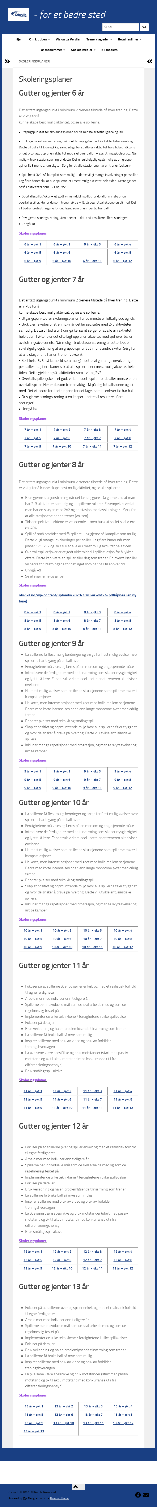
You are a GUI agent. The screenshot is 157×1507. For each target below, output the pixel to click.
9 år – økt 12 (122, 788)
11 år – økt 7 (92, 1099)
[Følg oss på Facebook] (138, 1495)
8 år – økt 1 (32, 612)
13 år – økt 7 (93, 1415)
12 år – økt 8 (123, 1260)
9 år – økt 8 (122, 780)
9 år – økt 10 (61, 788)
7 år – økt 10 (61, 446)
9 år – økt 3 (92, 771)
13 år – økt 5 (34, 1415)
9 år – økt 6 (62, 780)
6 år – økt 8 (122, 252)
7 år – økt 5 (32, 438)
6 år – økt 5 (32, 252)
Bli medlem (109, 50)
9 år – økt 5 (32, 780)
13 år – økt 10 (63, 1423)
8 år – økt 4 (122, 612)
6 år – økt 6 (62, 252)
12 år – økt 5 (33, 1260)
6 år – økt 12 (122, 261)
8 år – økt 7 (92, 621)
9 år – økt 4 (122, 771)
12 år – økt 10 (62, 1268)
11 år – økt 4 (123, 1091)
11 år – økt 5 (33, 1099)
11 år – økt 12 (123, 1108)
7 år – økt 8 (122, 438)
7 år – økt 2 (62, 430)
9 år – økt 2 (62, 771)
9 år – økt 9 (32, 788)
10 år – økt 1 (33, 930)
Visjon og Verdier (68, 39)
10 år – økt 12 (123, 947)
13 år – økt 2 (63, 1406)
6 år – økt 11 (92, 261)
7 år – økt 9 (32, 446)
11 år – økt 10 (62, 1108)
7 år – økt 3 (92, 430)
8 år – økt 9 (32, 629)
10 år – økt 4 (123, 930)
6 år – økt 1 (32, 244)
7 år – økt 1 (32, 430)
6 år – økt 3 (92, 244)
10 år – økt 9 (33, 947)
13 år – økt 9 (34, 1423)
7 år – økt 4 (122, 430)
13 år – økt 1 (34, 1406)
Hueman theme (59, 1498)
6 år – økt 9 (32, 261)
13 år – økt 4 (123, 1406)
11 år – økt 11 (92, 1108)
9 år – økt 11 (92, 788)
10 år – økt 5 (33, 939)
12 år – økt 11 (92, 1268)
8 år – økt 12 (122, 629)
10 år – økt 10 (62, 947)
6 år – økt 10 (61, 261)
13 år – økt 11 (93, 1423)
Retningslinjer (128, 39)
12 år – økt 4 (123, 1252)
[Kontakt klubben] (146, 1495)
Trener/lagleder (97, 39)
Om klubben (38, 39)
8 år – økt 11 (92, 629)
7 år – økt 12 (122, 446)
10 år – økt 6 (62, 939)
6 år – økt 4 (122, 244)
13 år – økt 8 (123, 1415)
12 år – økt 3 (92, 1252)
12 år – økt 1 (33, 1252)
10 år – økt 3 (92, 930)
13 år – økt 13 (34, 1431)
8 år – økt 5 (32, 621)
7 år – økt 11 (92, 446)
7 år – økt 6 (62, 438)
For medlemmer (50, 50)
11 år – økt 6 (62, 1099)
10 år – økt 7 (92, 939)
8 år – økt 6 (62, 621)
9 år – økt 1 (32, 771)
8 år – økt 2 (62, 612)
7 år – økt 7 (92, 438)
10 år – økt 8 (123, 939)
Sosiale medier (81, 50)
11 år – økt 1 (33, 1091)
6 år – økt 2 (62, 244)
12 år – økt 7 (92, 1260)
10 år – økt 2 (62, 930)
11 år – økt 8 (123, 1099)
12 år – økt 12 (123, 1268)
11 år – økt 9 (33, 1108)
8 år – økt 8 (122, 621)
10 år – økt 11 (92, 947)
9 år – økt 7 (92, 780)
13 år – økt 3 (93, 1406)
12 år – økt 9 (33, 1268)
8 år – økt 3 (92, 612)
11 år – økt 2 (62, 1091)
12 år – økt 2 (62, 1252)
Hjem (19, 39)
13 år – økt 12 (123, 1423)
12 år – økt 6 (62, 1260)
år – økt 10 (62, 629)
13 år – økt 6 (63, 1415)
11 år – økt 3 (92, 1091)
